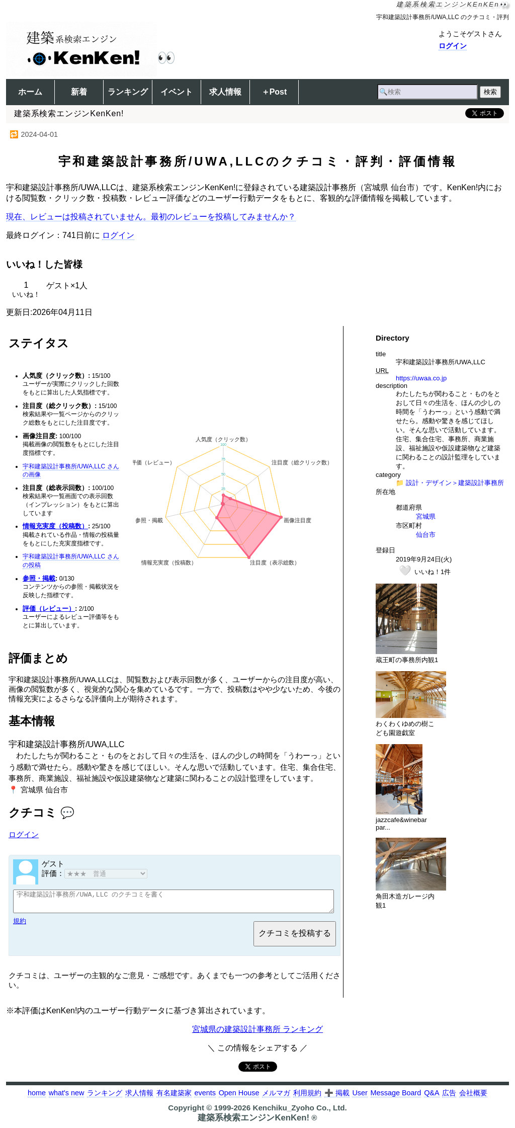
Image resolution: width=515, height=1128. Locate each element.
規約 (19, 925)
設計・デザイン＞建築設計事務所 (455, 483)
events (204, 1097)
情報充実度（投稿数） (55, 526)
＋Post (274, 92)
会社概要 (473, 1097)
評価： (94, 873)
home (37, 1097)
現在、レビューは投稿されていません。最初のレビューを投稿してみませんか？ (151, 216)
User (359, 1097)
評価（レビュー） (49, 608)
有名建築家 (174, 1097)
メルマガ (276, 1097)
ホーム (30, 92)
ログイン (453, 46)
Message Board (396, 1097)
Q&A (431, 1097)
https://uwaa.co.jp (421, 378)
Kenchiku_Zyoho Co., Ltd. (299, 1112)
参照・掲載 (39, 578)
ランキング (128, 92)
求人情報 (225, 92)
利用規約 (307, 1097)
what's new (66, 1097)
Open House (239, 1097)
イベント (176, 92)
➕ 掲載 (337, 1097)
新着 (79, 92)
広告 (449, 1097)
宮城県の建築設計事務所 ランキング (257, 1033)
